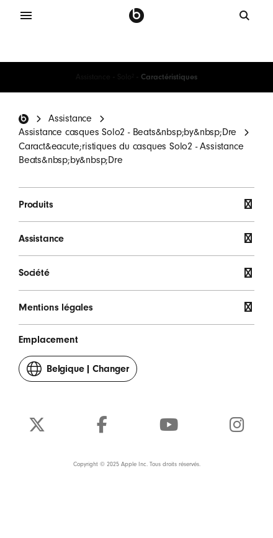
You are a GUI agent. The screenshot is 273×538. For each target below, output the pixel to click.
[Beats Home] (24, 119)
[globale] (245, 15)
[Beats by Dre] (136, 15)
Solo (125, 77)
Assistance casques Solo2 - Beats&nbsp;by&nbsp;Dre (127, 132)
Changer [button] (78, 371)
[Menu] (26, 15)
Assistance (93, 77)
